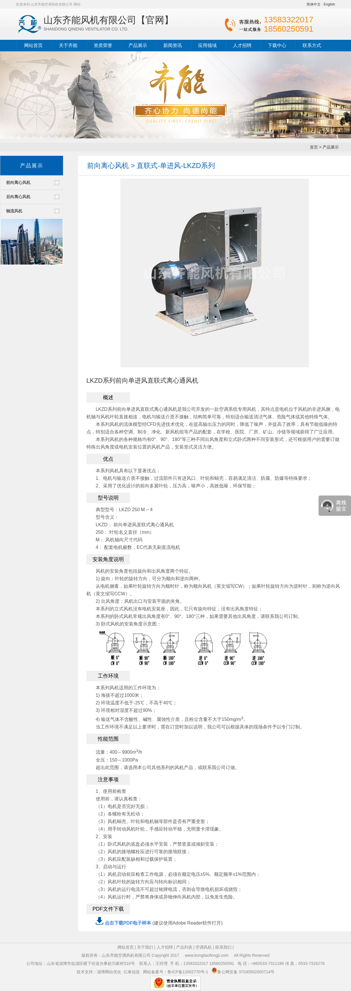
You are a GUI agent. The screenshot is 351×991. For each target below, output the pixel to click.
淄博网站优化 (109, 972)
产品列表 (184, 947)
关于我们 (145, 947)
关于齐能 (68, 45)
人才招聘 (242, 45)
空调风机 (204, 947)
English (329, 4)
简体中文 (314, 4)
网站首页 (33, 45)
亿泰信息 (132, 972)
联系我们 (223, 947)
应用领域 (207, 45)
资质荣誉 (103, 45)
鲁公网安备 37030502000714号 (245, 972)
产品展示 (138, 45)
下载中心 (277, 45)
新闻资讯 (172, 45)
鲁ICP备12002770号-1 (188, 972)
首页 (314, 147)
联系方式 (312, 45)
